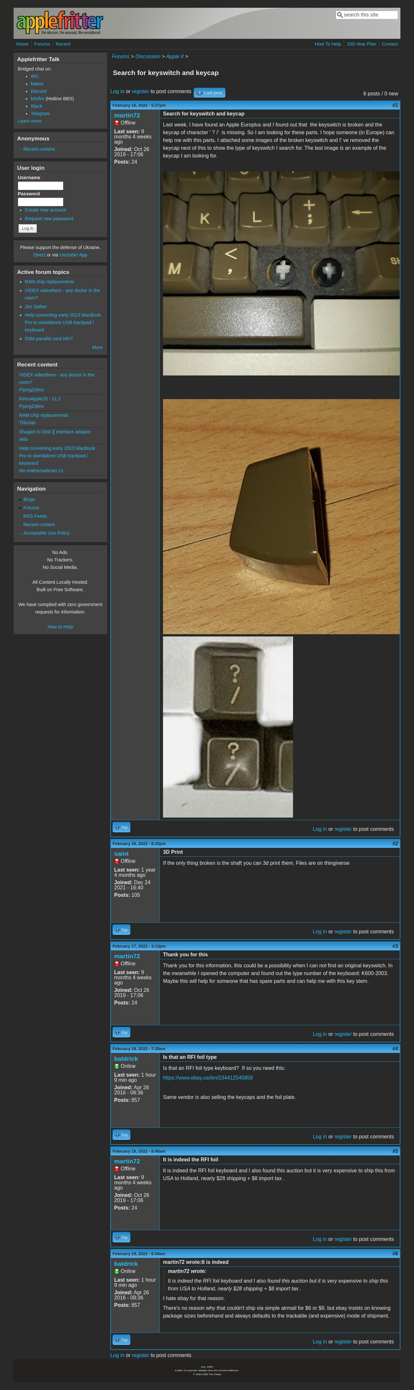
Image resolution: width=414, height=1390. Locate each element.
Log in (117, 91)
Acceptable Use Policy (46, 533)
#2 (395, 843)
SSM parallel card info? (49, 338)
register (140, 91)
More (97, 347)
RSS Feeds (35, 516)
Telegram (40, 113)
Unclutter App (73, 254)
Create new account (45, 209)
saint (121, 853)
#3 (395, 946)
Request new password (49, 218)
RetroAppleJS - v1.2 (40, 398)
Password (30, 193)
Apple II (174, 56)
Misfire (37, 98)
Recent (63, 44)
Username (30, 177)
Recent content (39, 149)
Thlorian (27, 422)
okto (23, 439)
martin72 (127, 115)
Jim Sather (36, 306)
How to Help (60, 626)
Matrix (37, 83)
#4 (395, 1048)
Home (22, 44)
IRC (35, 76)
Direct (39, 254)
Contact (390, 44)
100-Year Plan (361, 44)
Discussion (147, 56)
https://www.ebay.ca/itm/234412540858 (208, 1078)
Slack (36, 106)
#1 (395, 105)
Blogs (29, 499)
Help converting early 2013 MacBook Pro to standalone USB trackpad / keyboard (63, 322)
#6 (395, 1253)
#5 (395, 1151)
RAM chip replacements (49, 281)
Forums (42, 44)
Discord (39, 91)
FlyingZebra (31, 389)
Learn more (30, 121)
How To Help (328, 44)
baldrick (126, 1058)
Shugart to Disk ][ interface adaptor (55, 431)
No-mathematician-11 (41, 470)
